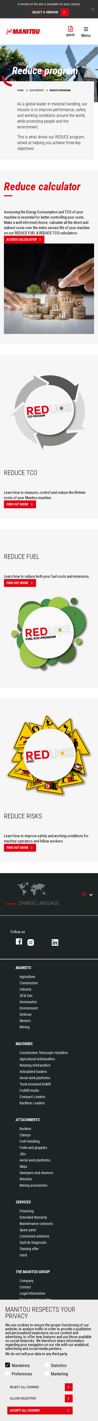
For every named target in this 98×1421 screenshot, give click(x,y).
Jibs (23, 1154)
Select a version (50, 12)
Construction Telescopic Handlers (44, 1053)
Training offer (29, 1249)
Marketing (59, 1373)
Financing (27, 1211)
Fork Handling (30, 1141)
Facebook (16, 941)
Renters (25, 1021)
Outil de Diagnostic (33, 1242)
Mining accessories (33, 1185)
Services (23, 1202)
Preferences (22, 1373)
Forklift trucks (29, 1090)
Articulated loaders (33, 1071)
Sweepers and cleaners (36, 1173)
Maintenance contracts (36, 1224)
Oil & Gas (26, 995)
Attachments (28, 1119)
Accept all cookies (41, 1410)
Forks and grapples (33, 1148)
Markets (23, 967)
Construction (29, 983)
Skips (23, 1166)
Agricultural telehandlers (37, 1059)
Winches (26, 1179)
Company (26, 1281)
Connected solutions (34, 1236)
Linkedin (59, 941)
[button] (86, 31)
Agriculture (27, 977)
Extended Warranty (33, 1217)
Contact (25, 1287)
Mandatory (21, 1365)
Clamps (25, 1135)
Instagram (34, 941)
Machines (24, 1043)
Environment (29, 1008)
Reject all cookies (41, 1387)
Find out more (21, 504)
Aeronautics (28, 1002)
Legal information (32, 1293)
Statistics (59, 1365)
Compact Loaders (32, 1097)
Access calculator (25, 240)
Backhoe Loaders (32, 1103)
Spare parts (28, 1230)
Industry (25, 989)
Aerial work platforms (35, 1078)
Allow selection (41, 1398)
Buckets (25, 1129)
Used (23, 1255)
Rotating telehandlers (35, 1065)
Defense (26, 1014)
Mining (25, 1027)
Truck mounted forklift (35, 1084)
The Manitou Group (33, 1271)
